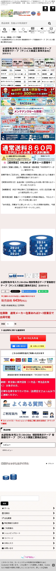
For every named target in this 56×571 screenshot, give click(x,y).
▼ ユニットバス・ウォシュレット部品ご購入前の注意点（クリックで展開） (28, 422)
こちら (45, 568)
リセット (50, 463)
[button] (4, 30)
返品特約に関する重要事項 (13, 330)
